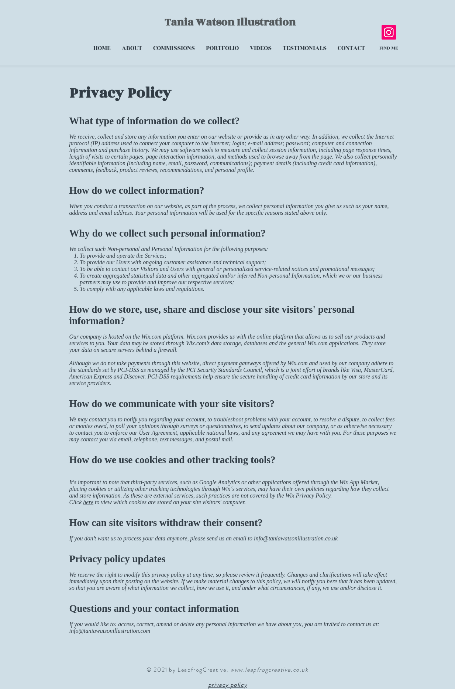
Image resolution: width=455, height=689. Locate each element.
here (88, 502)
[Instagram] (389, 32)
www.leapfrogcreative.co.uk (269, 669)
